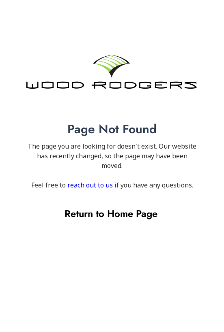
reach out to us (90, 185)
